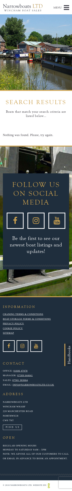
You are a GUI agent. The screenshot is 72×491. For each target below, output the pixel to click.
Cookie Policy (13, 328)
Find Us (13, 427)
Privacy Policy (13, 323)
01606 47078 (21, 370)
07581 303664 (20, 380)
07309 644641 (25, 375)
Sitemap (8, 333)
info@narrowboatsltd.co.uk (33, 384)
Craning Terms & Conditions (23, 314)
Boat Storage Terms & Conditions (27, 319)
